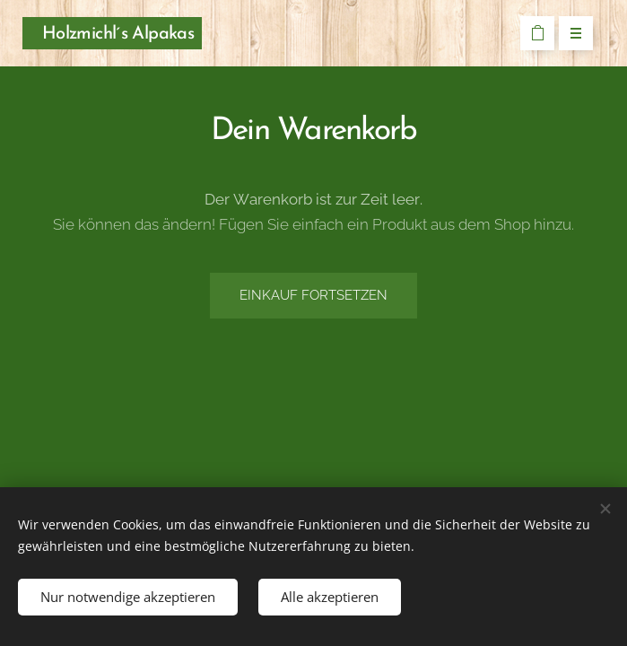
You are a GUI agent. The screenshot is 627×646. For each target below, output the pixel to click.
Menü (570, 34)
